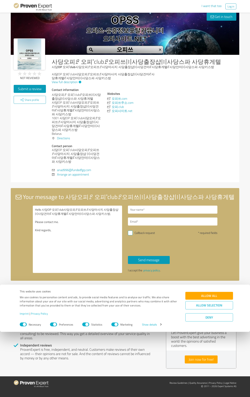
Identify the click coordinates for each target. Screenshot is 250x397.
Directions (63, 138)
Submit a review (30, 88)
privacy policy (151, 270)
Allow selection (209, 370)
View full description (66, 82)
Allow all (209, 361)
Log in (231, 6)
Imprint (24, 379)
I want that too (211, 6)
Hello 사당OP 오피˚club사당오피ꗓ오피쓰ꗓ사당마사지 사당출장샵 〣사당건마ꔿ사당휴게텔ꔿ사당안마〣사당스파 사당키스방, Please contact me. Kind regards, (77, 239)
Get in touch (221, 16)
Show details (149, 390)
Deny (209, 382)
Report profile (88, 287)
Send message (148, 260)
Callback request (145, 233)
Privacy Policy (39, 379)
